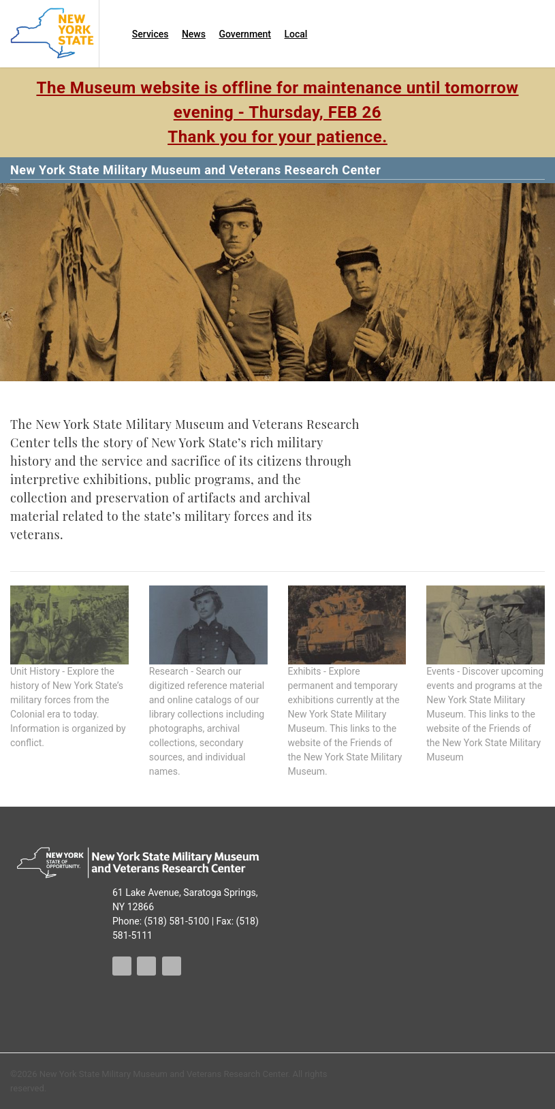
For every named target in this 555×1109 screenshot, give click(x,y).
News (194, 34)
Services (150, 34)
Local (296, 34)
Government (245, 34)
